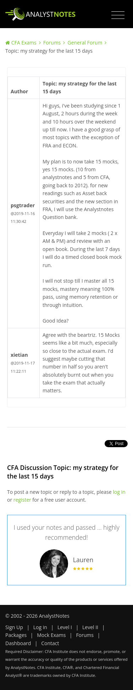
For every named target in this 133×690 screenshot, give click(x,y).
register (22, 499)
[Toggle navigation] (118, 15)
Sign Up (14, 627)
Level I (64, 627)
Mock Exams (51, 635)
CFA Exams (24, 42)
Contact (50, 643)
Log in (40, 627)
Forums (52, 42)
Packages (16, 635)
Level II (90, 627)
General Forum (84, 42)
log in (119, 491)
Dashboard (18, 643)
